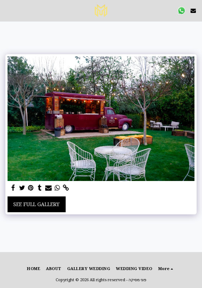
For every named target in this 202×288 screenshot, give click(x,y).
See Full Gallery (36, 204)
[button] (8, 10)
